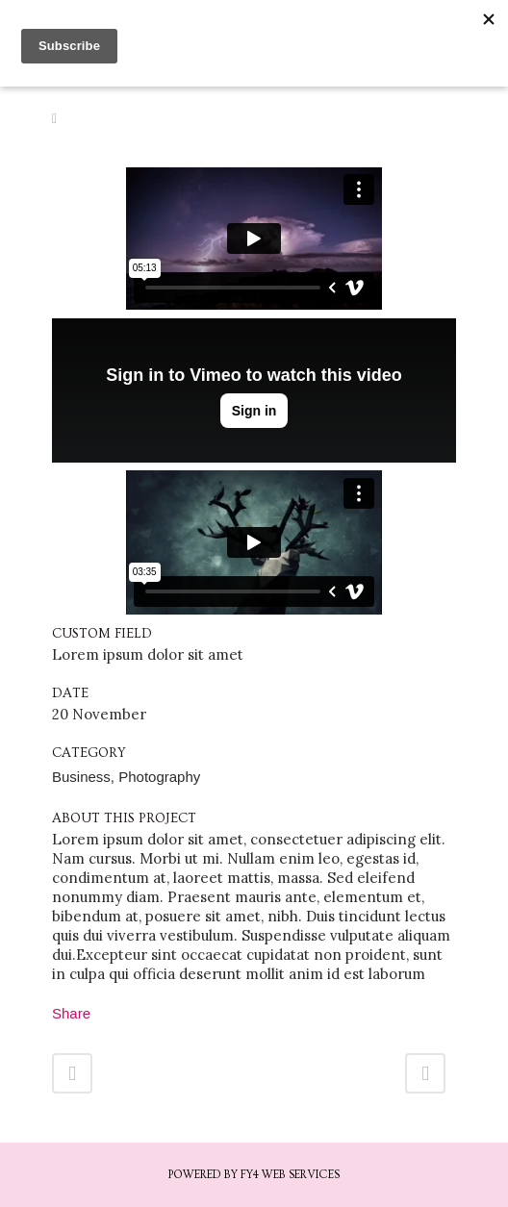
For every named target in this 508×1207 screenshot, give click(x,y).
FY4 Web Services (290, 1175)
